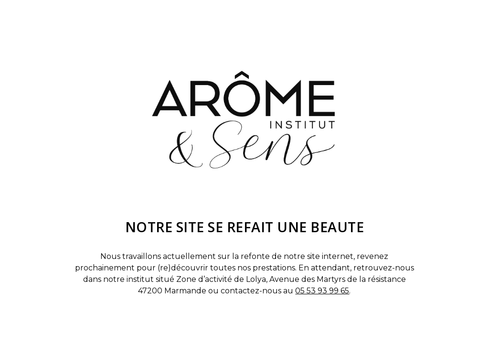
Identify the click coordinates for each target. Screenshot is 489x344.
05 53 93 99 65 (322, 290)
